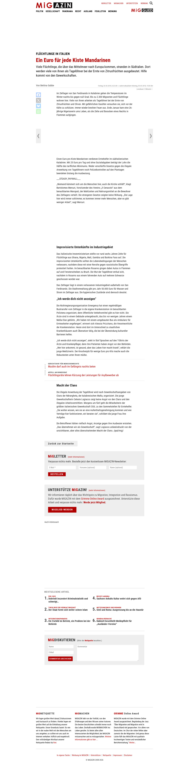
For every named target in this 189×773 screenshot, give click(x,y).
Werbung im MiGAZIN (80, 755)
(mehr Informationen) (76, 457)
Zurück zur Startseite (61, 443)
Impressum (117, 755)
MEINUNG (112, 11)
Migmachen (118, 3)
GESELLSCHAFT (53, 11)
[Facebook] (38, 94)
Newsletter (106, 3)
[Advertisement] (94, 32)
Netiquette (89, 640)
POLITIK (39, 11)
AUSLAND (88, 11)
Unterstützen (132, 3)
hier (54, 742)
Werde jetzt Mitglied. (94, 502)
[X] (38, 100)
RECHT (78, 11)
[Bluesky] (38, 105)
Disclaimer (128, 755)
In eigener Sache (63, 755)
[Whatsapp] (38, 111)
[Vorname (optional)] (92, 467)
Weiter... (132, 742)
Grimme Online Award (92, 498)
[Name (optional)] (123, 467)
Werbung (144, 3)
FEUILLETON (100, 11)
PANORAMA (67, 11)
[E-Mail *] (62, 467)
